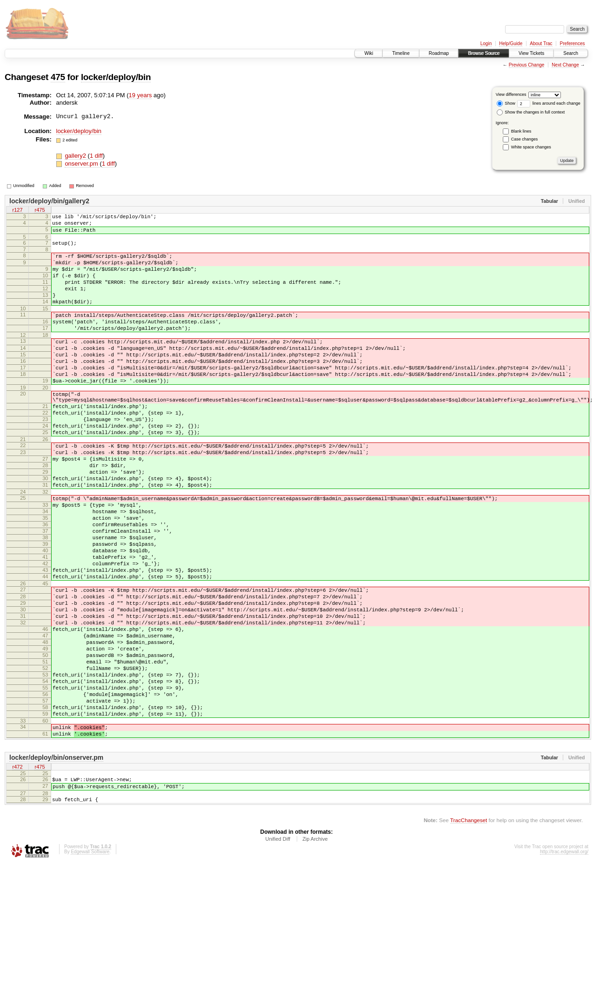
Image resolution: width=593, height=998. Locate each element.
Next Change (565, 64)
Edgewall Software (90, 957)
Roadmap (439, 53)
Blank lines (521, 131)
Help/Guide (510, 43)
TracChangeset (468, 926)
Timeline (400, 53)
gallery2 (76, 155)
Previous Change (527, 64)
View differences (511, 94)
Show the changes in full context (531, 112)
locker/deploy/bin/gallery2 (49, 201)
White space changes (531, 147)
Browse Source (484, 53)
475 (58, 77)
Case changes (524, 139)
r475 (39, 211)
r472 (17, 868)
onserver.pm (82, 163)
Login (486, 43)
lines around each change (548, 103)
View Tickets (531, 53)
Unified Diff (277, 945)
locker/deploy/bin (116, 77)
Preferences (572, 43)
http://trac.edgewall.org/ (564, 957)
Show (506, 103)
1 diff (96, 155)
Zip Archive (314, 945)
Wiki (368, 53)
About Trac (541, 43)
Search (570, 53)
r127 (17, 211)
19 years (140, 95)
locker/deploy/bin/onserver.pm (56, 858)
